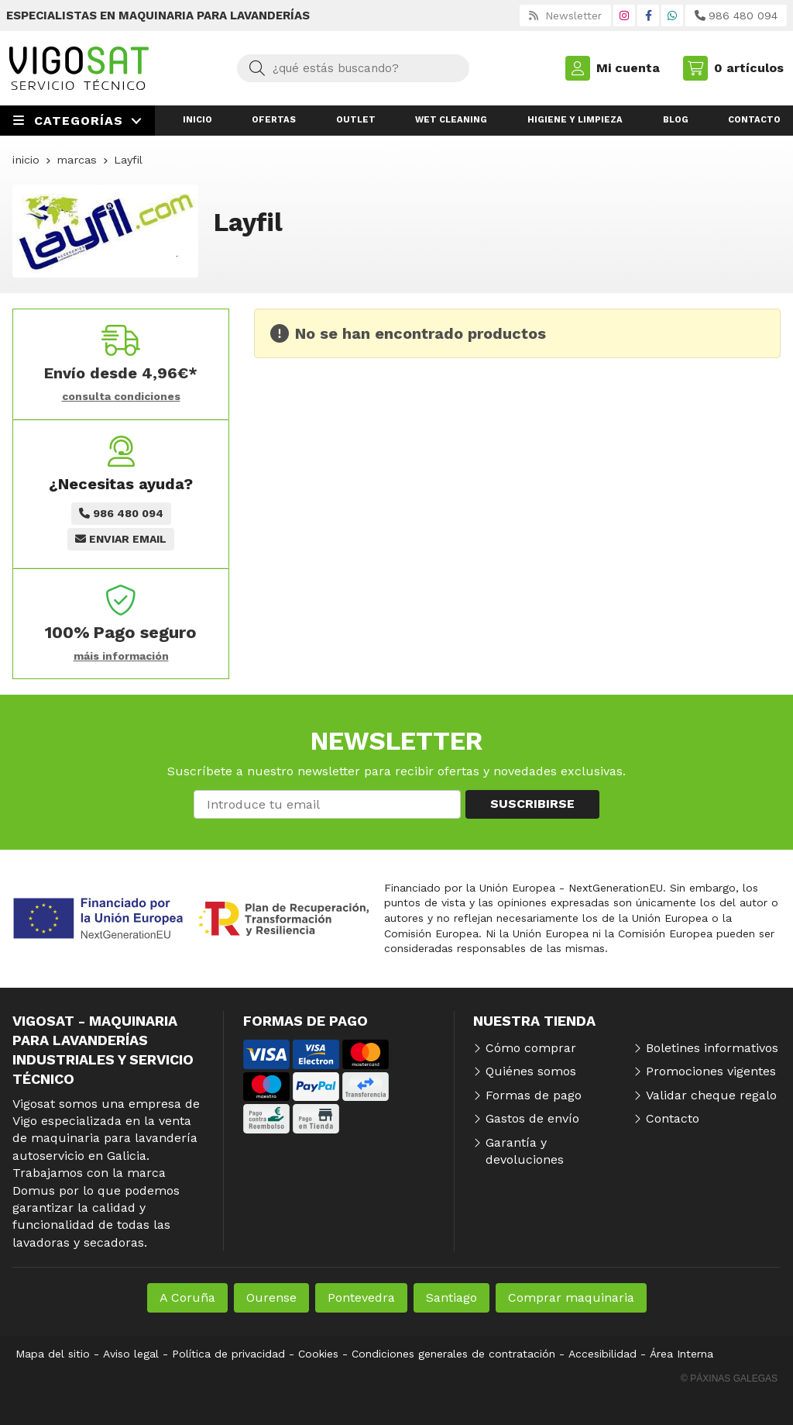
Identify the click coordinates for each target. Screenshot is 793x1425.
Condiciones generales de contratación (453, 1353)
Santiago (451, 1297)
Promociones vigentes (711, 1071)
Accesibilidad (602, 1353)
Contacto (672, 1118)
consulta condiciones (121, 396)
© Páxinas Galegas (729, 1378)
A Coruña (187, 1297)
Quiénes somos (531, 1071)
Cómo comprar (531, 1047)
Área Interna (681, 1353)
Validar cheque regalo (711, 1095)
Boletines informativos (712, 1047)
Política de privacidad (228, 1353)
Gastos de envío (532, 1118)
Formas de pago (534, 1095)
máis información (121, 656)
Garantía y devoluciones (525, 1151)
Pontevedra (361, 1297)
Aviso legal (131, 1353)
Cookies (318, 1353)
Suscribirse (532, 803)
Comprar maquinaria (571, 1297)
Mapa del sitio (52, 1353)
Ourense (271, 1297)
